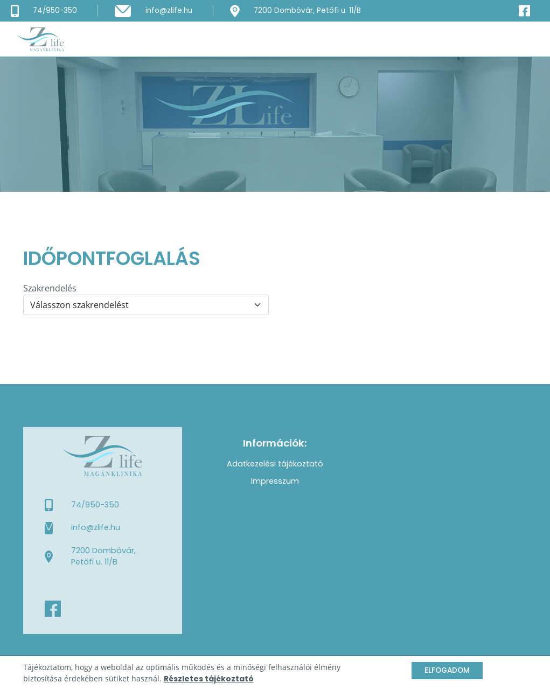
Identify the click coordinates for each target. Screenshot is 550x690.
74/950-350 (95, 504)
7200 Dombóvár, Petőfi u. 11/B (103, 556)
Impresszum (275, 481)
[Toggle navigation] (517, 38)
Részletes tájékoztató (209, 678)
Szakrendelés (49, 288)
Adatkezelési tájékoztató (275, 463)
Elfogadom (447, 670)
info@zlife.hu (95, 527)
